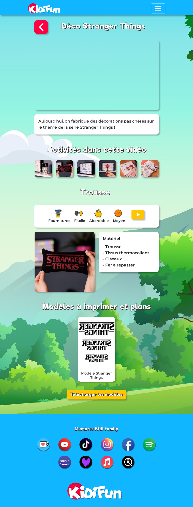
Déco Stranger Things (103, 26)
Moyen (119, 220)
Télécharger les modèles (96, 394)
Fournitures (59, 220)
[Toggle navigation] (158, 8)
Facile (79, 220)
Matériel (111, 238)
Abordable (99, 220)
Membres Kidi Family (96, 428)
